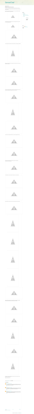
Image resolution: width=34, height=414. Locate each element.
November (24, 13)
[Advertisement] (13, 405)
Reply (6, 389)
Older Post (20, 409)
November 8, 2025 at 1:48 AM (9, 383)
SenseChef (9, 2)
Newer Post (6, 409)
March (23, 16)
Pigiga (6, 383)
